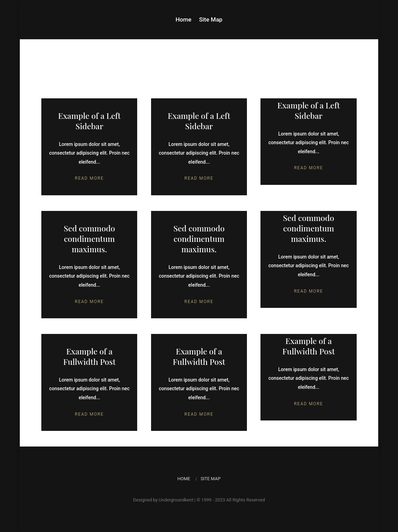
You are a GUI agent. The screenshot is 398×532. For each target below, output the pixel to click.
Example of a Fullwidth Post (89, 356)
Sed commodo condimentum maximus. (89, 238)
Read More (89, 178)
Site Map (210, 20)
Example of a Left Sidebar (89, 120)
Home (184, 20)
